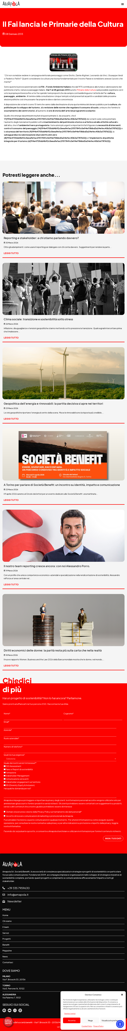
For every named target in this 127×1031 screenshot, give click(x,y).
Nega (90, 1020)
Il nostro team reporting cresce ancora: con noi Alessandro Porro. (47, 566)
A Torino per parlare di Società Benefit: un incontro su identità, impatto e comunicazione (62, 484)
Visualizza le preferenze (112, 1020)
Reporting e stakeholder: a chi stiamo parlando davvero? (41, 238)
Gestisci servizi (70, 1014)
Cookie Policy (87, 1026)
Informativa (15, 826)
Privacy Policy (98, 1026)
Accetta (71, 1020)
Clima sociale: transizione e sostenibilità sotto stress (38, 319)
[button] (122, 994)
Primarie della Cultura (86, 90)
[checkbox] (63, 775)
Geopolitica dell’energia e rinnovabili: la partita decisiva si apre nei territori (53, 403)
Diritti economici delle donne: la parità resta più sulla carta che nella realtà (53, 650)
